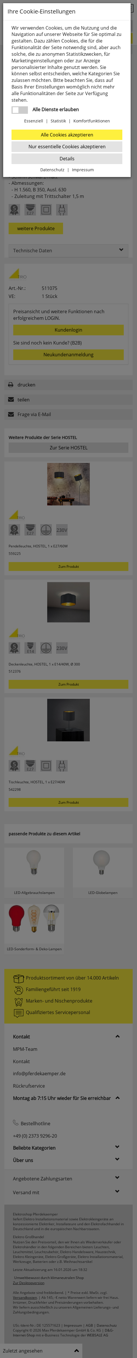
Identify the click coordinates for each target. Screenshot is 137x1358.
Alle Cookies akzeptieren (67, 135)
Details (67, 158)
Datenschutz (52, 169)
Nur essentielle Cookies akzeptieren (67, 146)
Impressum (83, 169)
